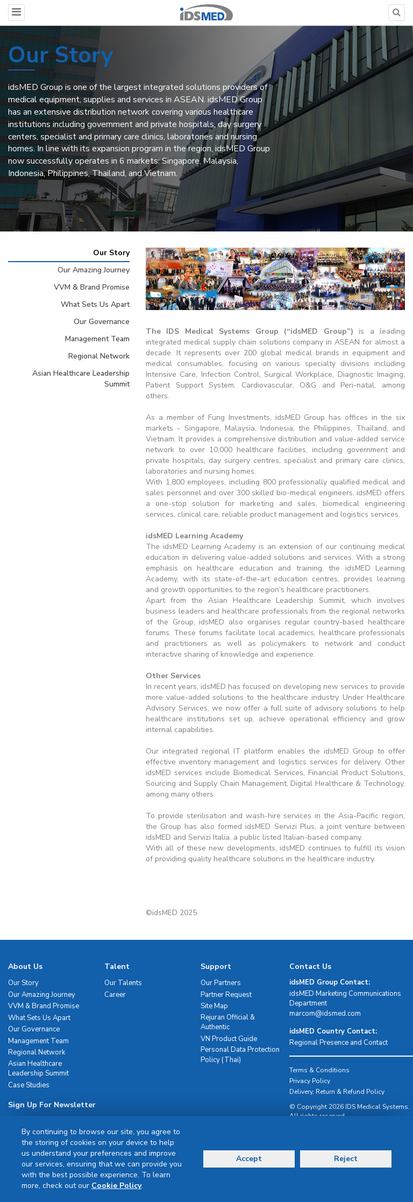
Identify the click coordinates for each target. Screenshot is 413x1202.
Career (115, 995)
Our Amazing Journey (94, 270)
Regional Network (99, 356)
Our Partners (221, 983)
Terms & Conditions (319, 1070)
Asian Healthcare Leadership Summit (81, 378)
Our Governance (102, 322)
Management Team (97, 339)
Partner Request (226, 995)
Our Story (111, 253)
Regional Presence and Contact (338, 1043)
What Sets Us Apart (95, 304)
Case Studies (28, 1085)
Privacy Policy (309, 1081)
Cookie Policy (116, 1185)
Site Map (214, 1006)
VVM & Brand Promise (92, 287)
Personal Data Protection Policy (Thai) (240, 1055)
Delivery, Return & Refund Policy (336, 1091)
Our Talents (123, 983)
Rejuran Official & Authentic (228, 1022)
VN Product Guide (229, 1039)
